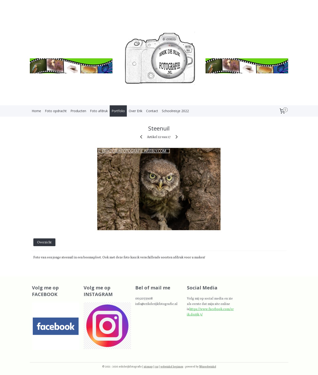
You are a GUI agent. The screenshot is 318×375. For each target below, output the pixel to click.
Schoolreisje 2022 (175, 111)
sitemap (148, 366)
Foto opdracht (56, 111)
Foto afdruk (99, 111)
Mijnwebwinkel (207, 366)
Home (36, 111)
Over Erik (135, 111)
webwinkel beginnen (171, 366)
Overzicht (44, 242)
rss (156, 366)
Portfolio (118, 111)
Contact (152, 111)
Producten (78, 111)
